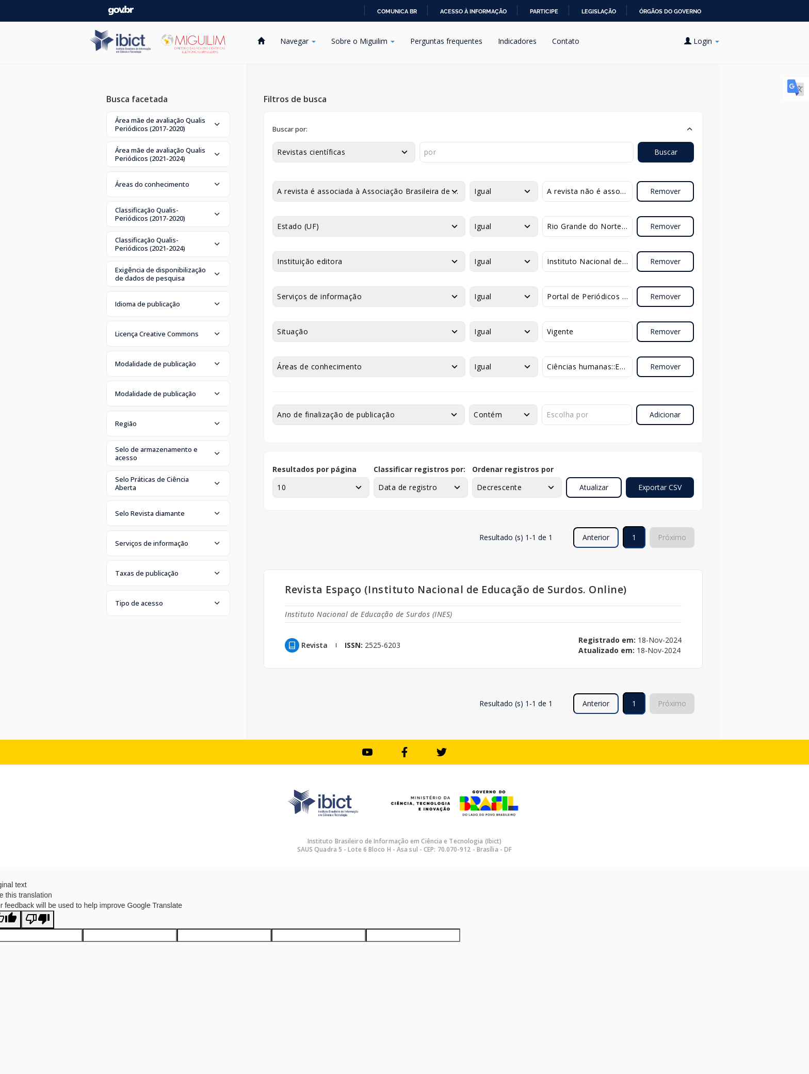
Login (701, 41)
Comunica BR (397, 11)
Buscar (666, 152)
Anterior (596, 537)
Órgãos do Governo (670, 11)
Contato (565, 41)
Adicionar (665, 414)
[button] (168, 124)
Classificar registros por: (419, 469)
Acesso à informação (473, 11)
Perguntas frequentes (446, 41)
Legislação (598, 11)
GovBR (121, 10)
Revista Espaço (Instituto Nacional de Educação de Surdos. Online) (456, 589)
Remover (665, 191)
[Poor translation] (37, 919)
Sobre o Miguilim (363, 41)
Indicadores (517, 41)
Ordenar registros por (513, 469)
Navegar (298, 41)
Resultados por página (314, 469)
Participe (544, 11)
